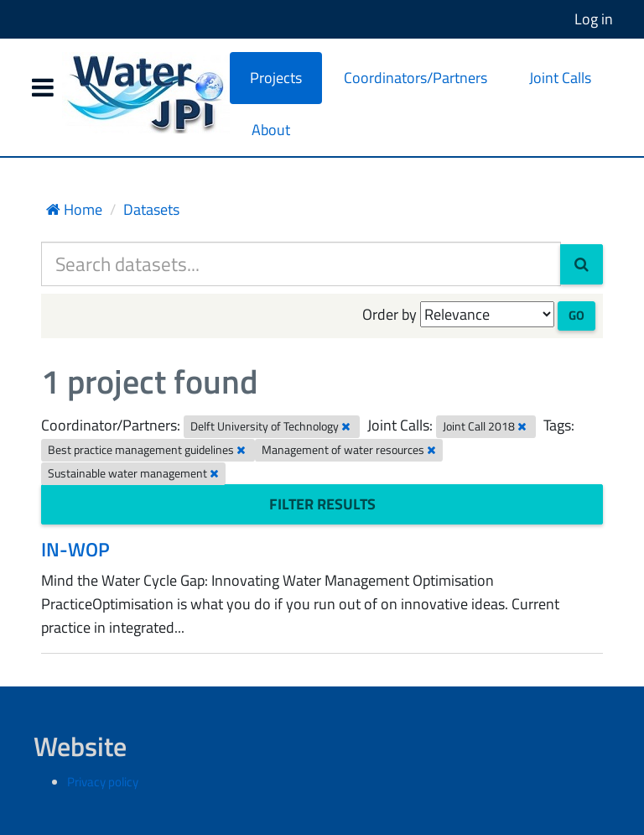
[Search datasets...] (301, 264)
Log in (593, 19)
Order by (389, 314)
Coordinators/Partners (415, 77)
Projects (276, 77)
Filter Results (322, 504)
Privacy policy (102, 781)
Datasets (151, 209)
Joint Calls (560, 77)
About (271, 129)
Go (576, 315)
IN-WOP (75, 549)
